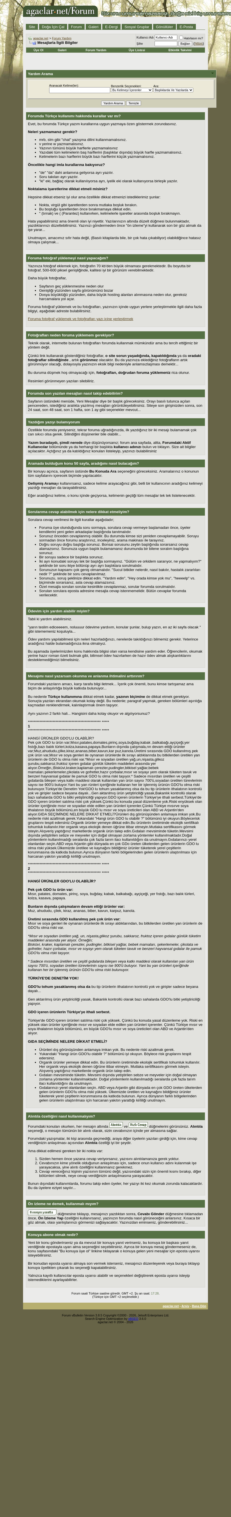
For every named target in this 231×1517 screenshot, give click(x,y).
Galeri (94, 27)
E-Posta (186, 27)
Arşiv (185, 1306)
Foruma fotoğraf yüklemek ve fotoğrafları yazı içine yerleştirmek (80, 319)
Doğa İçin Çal (53, 27)
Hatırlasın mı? (191, 38)
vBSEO (133, 1318)
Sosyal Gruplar (136, 27)
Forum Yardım (61, 38)
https (198, 43)
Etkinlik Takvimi (180, 50)
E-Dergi (111, 27)
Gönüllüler (164, 27)
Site (32, 27)
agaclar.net (40, 38)
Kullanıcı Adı (145, 37)
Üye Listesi (137, 50)
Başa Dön (199, 1306)
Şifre (140, 43)
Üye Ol (39, 50)
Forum (76, 27)
